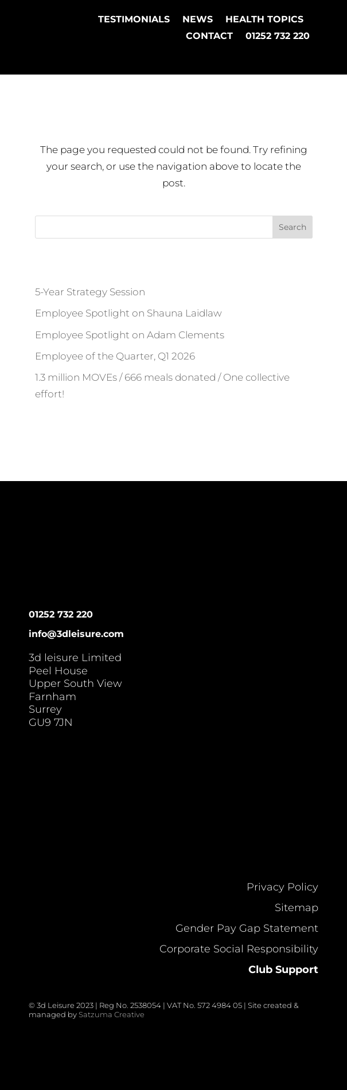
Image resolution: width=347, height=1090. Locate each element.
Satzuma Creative (112, 1014)
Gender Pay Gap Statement (247, 928)
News (197, 19)
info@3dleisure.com (76, 633)
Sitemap (296, 907)
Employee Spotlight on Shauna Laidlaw (128, 313)
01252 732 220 (277, 35)
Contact (209, 35)
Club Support (283, 969)
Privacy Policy (282, 887)
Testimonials (134, 19)
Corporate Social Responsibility (238, 949)
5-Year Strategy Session (90, 292)
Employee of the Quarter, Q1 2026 (115, 356)
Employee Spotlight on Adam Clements (129, 335)
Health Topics (264, 19)
